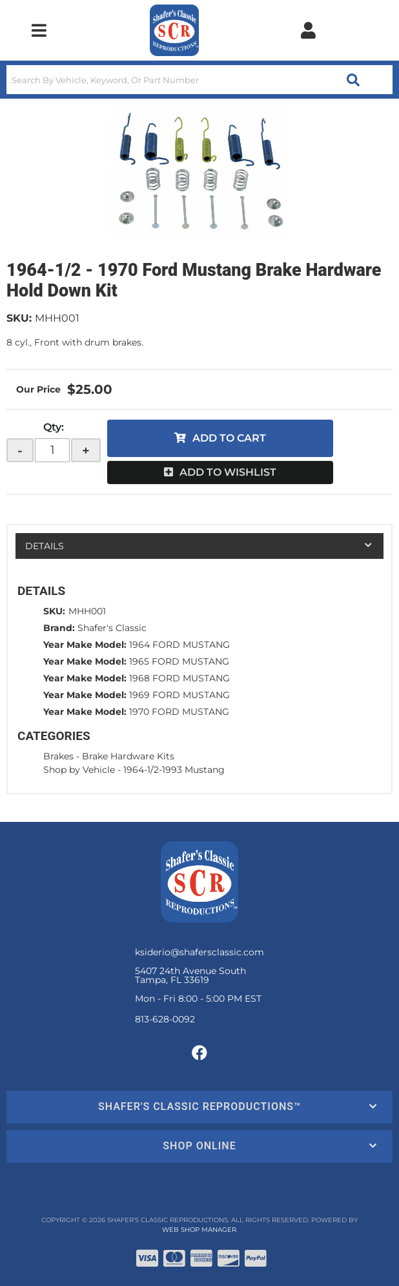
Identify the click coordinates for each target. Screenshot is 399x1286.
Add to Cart (229, 438)
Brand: (59, 628)
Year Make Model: (85, 644)
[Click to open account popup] (308, 30)
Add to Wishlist (227, 472)
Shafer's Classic (112, 628)
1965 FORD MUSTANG (179, 661)
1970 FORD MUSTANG (179, 711)
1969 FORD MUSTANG (179, 695)
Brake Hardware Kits (128, 756)
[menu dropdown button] (39, 30)
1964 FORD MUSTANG (179, 644)
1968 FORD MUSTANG (179, 678)
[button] (199, 79)
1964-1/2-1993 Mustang (174, 769)
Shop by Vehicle (79, 769)
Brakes (58, 756)
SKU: (19, 318)
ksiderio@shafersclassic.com (199, 952)
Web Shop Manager (199, 1229)
